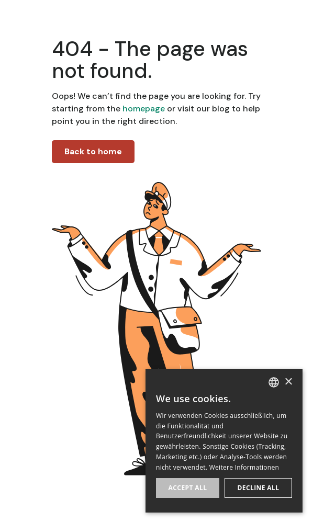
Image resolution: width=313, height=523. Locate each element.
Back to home (93, 151)
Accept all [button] (188, 487)
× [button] (288, 382)
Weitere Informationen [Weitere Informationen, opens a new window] (244, 467)
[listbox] (274, 382)
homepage (142, 108)
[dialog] (224, 441)
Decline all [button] (259, 487)
